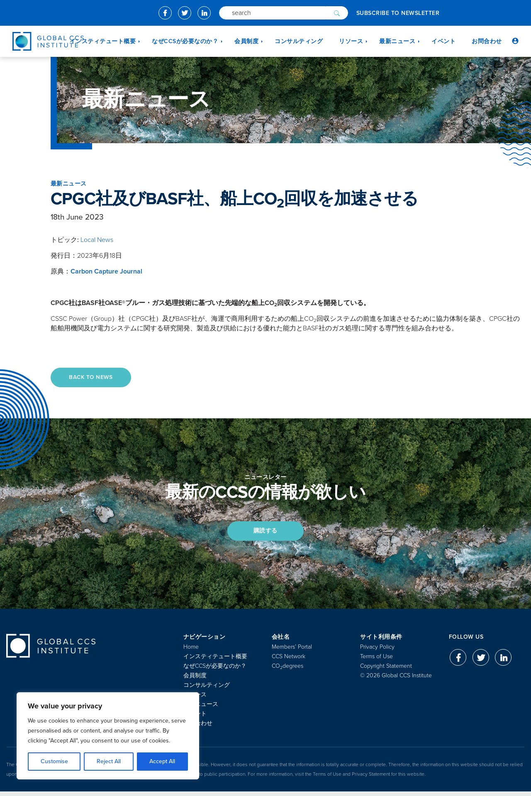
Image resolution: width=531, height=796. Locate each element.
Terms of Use (376, 660)
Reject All (109, 761)
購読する (265, 533)
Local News (96, 240)
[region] (108, 735)
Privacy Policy (377, 651)
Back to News (94, 377)
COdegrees (287, 670)
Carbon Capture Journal (106, 271)
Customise (54, 761)
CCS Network (288, 660)
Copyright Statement (386, 670)
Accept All (162, 761)
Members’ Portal (292, 651)
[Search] (272, 13)
